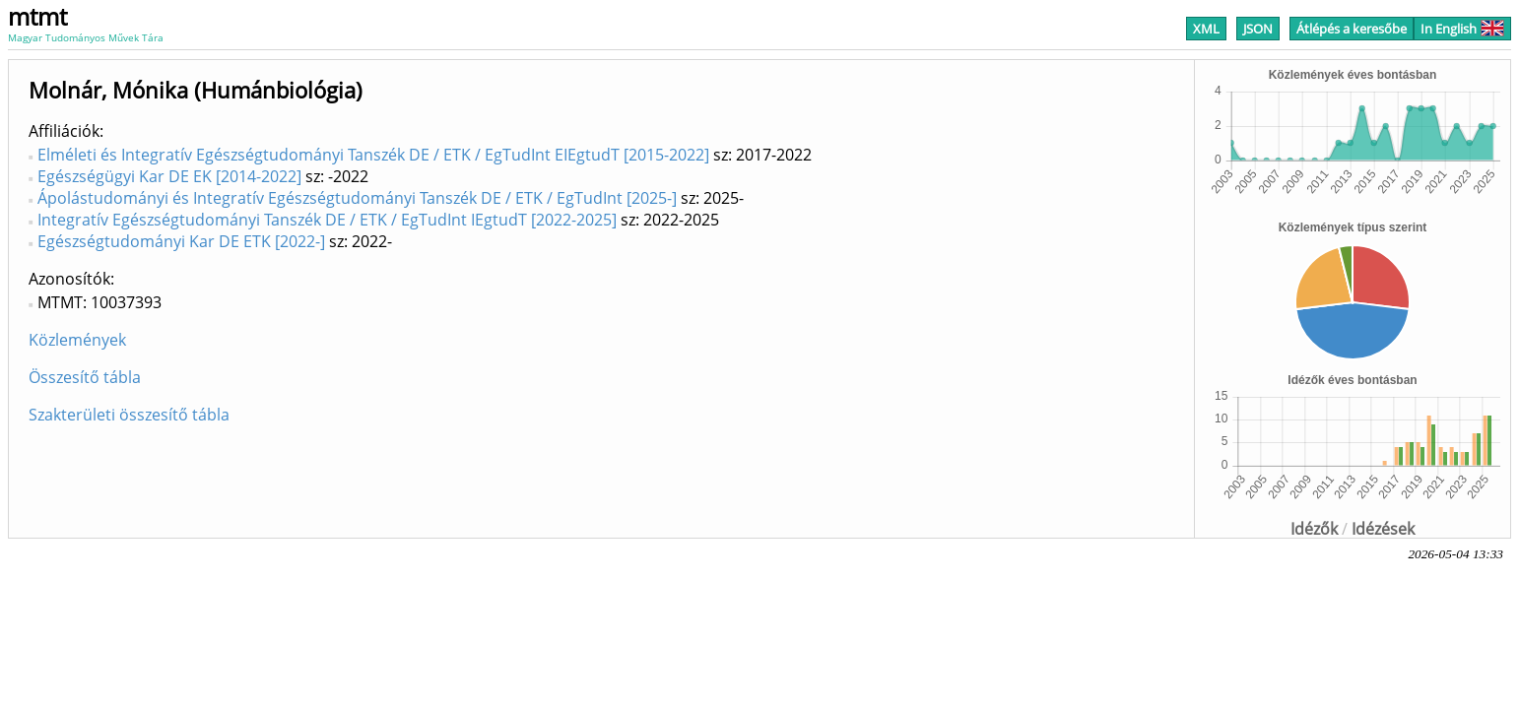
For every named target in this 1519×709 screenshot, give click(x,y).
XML (1206, 28)
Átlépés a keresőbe (1351, 28)
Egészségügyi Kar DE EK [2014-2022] (169, 176)
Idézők (1314, 529)
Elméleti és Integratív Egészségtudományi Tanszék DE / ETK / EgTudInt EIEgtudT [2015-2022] (373, 154)
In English (1462, 28)
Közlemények (77, 340)
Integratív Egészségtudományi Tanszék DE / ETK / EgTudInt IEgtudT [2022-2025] (327, 219)
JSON (1258, 28)
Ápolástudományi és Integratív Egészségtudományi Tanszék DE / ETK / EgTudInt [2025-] (357, 198)
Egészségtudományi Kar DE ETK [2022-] (181, 241)
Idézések (1383, 529)
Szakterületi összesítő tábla (129, 414)
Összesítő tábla (85, 377)
